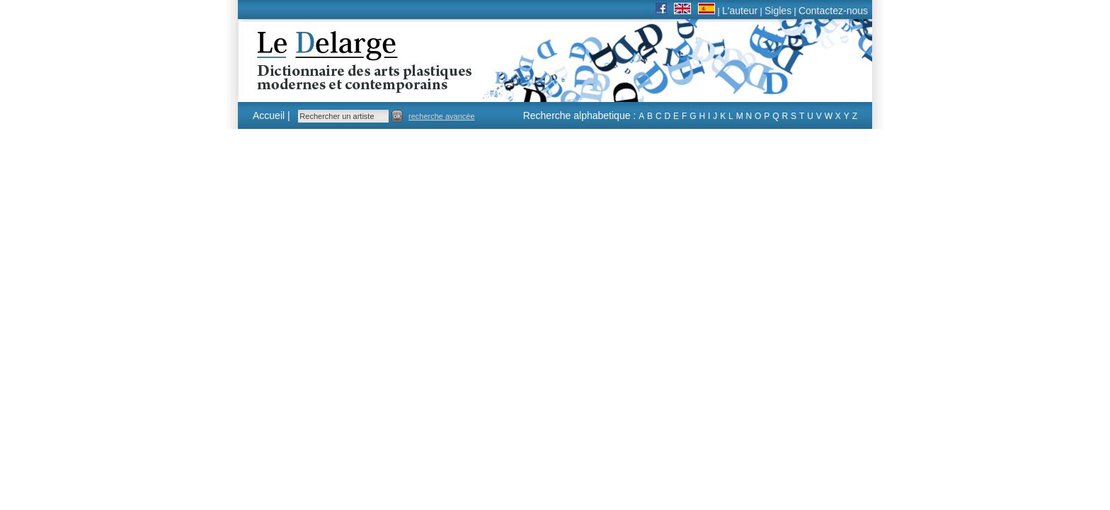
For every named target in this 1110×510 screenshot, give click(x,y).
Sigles (778, 10)
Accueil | (271, 115)
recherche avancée (441, 116)
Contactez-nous (833, 10)
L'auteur (739, 10)
